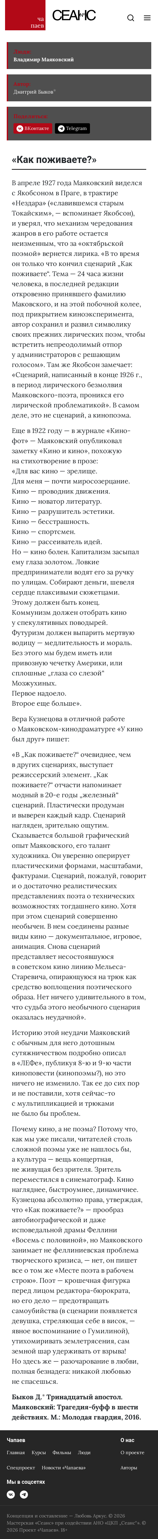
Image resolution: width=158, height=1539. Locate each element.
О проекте (133, 1452)
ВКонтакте (33, 128)
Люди (84, 1452)
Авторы (129, 1468)
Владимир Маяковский (43, 59)
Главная (16, 1452)
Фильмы (62, 1452)
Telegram (72, 128)
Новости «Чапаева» (64, 1468)
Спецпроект (21, 1468)
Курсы (39, 1452)
